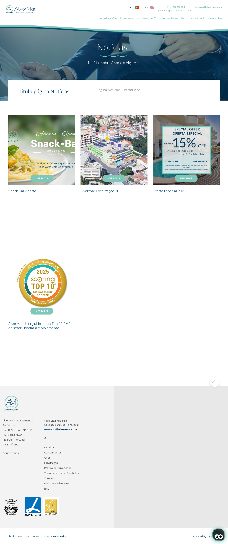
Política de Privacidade (58, 468)
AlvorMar (110, 18)
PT (134, 7)
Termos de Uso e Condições (61, 473)
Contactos (215, 18)
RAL (46, 488)
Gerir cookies (11, 453)
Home (97, 18)
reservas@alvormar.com (208, 7)
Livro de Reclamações (57, 483)
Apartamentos (129, 18)
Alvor (184, 18)
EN (149, 7)
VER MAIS (42, 178)
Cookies (49, 478)
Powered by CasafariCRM (207, 536)
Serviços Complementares (160, 18)
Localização (198, 18)
